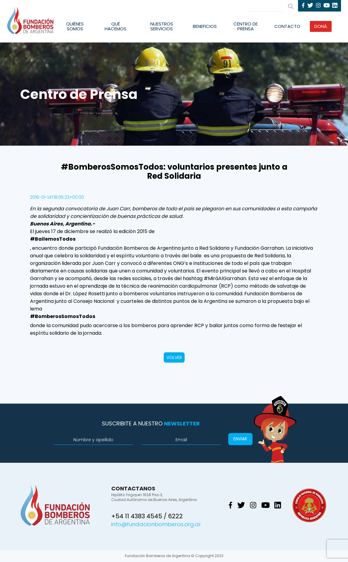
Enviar (240, 439)
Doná (320, 26)
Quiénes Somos (75, 26)
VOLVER (174, 357)
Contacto (287, 26)
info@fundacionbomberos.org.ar (156, 524)
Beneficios (205, 26)
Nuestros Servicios (161, 26)
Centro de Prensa (245, 26)
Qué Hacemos (115, 26)
